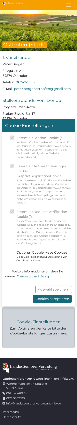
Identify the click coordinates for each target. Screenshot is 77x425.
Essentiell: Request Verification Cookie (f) (44, 227)
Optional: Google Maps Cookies (44, 256)
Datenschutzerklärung (33, 276)
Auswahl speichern (53, 289)
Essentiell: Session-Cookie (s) (44, 147)
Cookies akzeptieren (52, 299)
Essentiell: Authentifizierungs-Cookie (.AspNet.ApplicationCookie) (44, 184)
